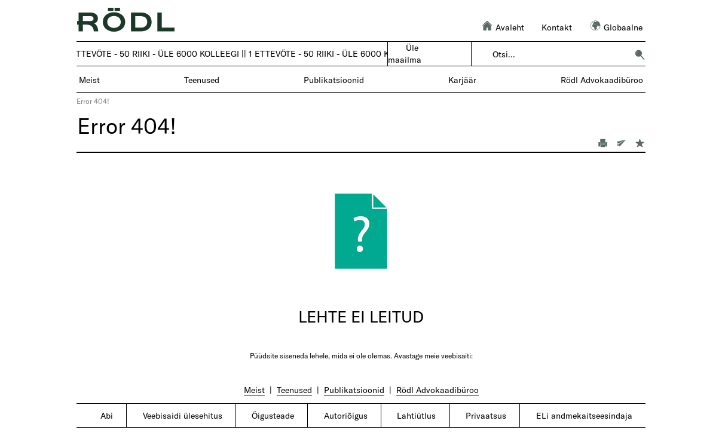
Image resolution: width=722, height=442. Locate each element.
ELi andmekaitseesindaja (584, 415)
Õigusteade (273, 415)
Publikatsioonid (354, 390)
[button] (639, 54)
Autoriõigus (346, 415)
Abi (106, 415)
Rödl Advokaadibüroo (437, 390)
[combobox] (560, 54)
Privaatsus (486, 415)
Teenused (294, 390)
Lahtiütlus (416, 415)
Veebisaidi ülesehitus (182, 415)
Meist (254, 390)
